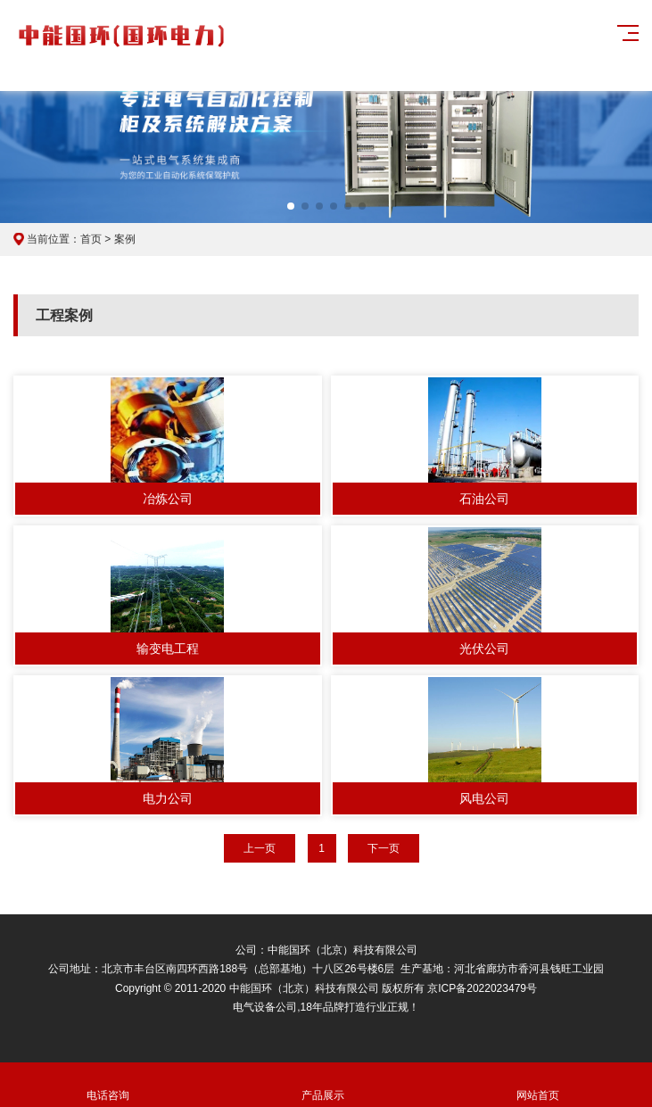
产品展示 (322, 1085)
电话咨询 (107, 1085)
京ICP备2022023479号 (482, 988)
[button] (290, 206)
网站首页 (537, 1085)
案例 (125, 239)
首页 (91, 239)
